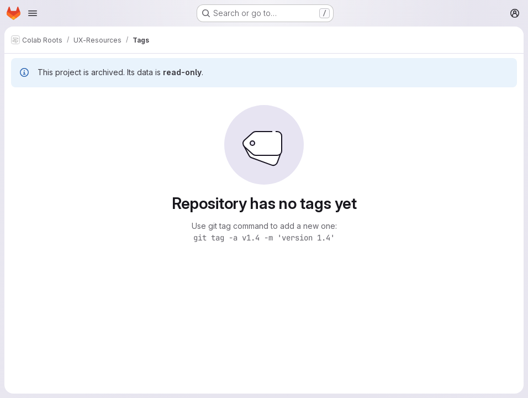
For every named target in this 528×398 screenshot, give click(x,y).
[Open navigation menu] (32, 13)
